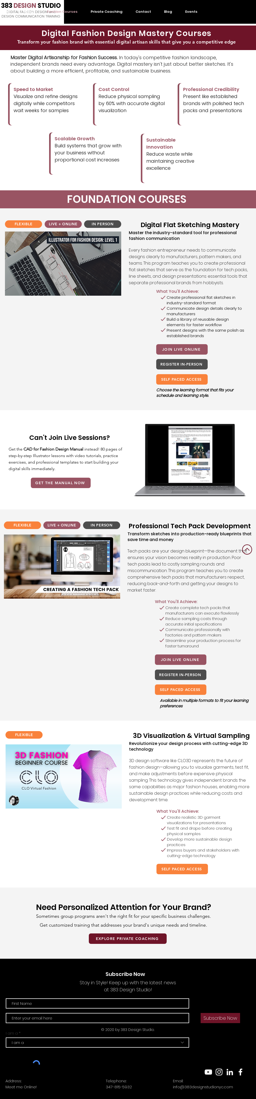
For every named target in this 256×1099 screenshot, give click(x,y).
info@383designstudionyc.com (203, 1087)
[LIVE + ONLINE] (63, 224)
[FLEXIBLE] (23, 224)
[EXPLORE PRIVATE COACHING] (128, 938)
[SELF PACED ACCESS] (182, 379)
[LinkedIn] (229, 1072)
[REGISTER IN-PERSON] (182, 364)
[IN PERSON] (102, 224)
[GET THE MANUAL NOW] (61, 483)
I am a (12, 1033)
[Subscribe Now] (220, 1018)
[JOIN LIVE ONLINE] (182, 349)
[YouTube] (208, 1072)
